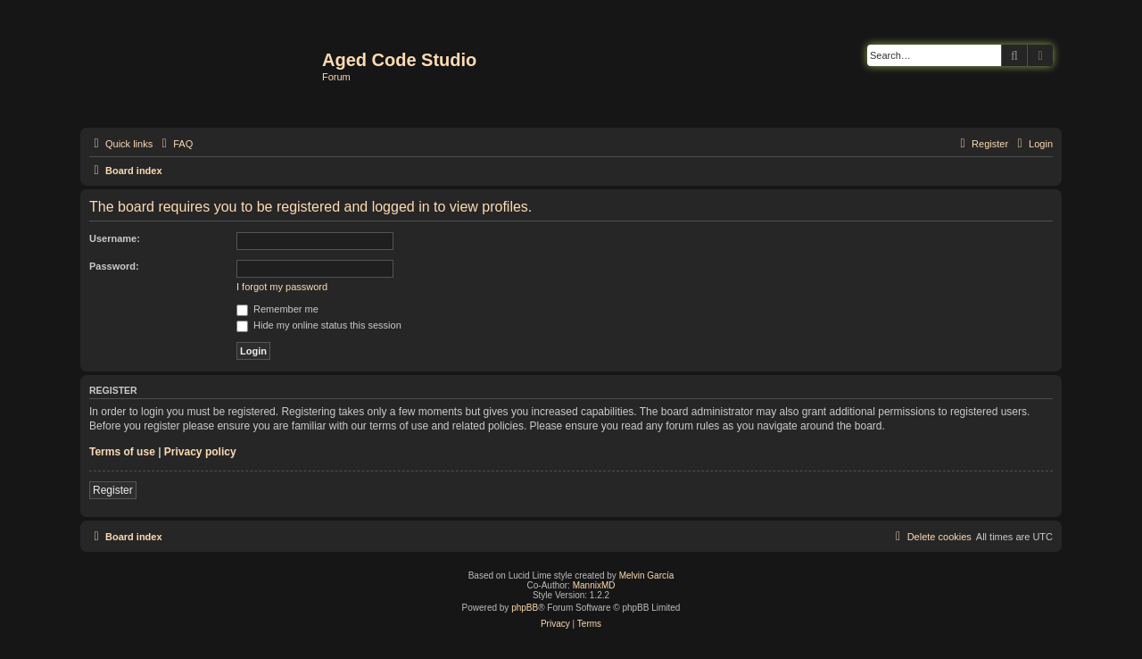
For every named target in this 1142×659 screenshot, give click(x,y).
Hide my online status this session (318, 325)
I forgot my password (281, 286)
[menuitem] (175, 143)
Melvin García (646, 575)
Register (113, 490)
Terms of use (122, 452)
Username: (114, 238)
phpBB (524, 608)
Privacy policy (200, 452)
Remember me (277, 309)
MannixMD (594, 585)
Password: (114, 266)
